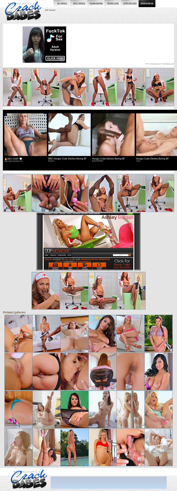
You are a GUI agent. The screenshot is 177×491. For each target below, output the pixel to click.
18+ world (62, 3)
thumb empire (96, 3)
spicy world (79, 3)
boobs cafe (113, 3)
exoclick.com (155, 64)
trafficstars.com (168, 64)
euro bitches (130, 3)
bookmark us (146, 3)
